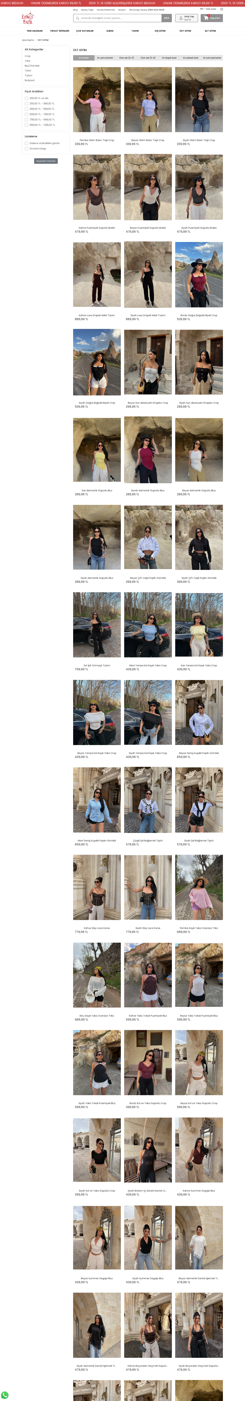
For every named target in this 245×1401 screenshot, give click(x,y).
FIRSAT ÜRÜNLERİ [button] (59, 30)
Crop (27, 56)
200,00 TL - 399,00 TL (42, 103)
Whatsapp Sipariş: (146, 9)
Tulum (28, 75)
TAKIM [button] (135, 30)
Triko (27, 61)
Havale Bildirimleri (106, 9)
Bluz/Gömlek (32, 65)
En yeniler (84, 57)
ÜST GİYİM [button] (185, 30)
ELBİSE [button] (110, 30)
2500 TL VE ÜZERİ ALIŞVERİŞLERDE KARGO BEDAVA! (137, 3)
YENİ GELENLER (35, 30)
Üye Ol (187, 19)
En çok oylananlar (212, 57)
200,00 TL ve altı (39, 98)
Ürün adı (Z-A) (148, 57)
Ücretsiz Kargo (38, 148)
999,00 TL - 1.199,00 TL (42, 125)
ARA (166, 18)
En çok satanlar (105, 57)
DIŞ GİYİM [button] (160, 30)
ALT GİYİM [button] (210, 30)
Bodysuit (30, 80)
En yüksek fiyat (190, 57)
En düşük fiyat (169, 57)
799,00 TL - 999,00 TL (42, 119)
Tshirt (28, 70)
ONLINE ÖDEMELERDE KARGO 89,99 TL (71, 3)
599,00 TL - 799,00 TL (42, 114)
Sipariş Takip (87, 9)
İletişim (122, 9)
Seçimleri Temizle (46, 161)
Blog (75, 9)
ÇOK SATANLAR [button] (85, 30)
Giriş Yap (189, 16)
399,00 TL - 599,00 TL (42, 109)
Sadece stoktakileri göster (45, 143)
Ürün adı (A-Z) (126, 57)
